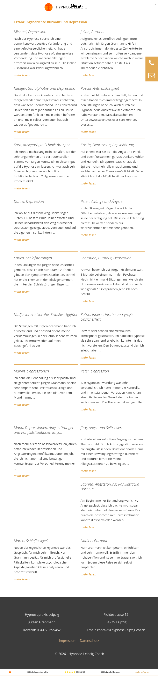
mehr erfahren (142, 672)
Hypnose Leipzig (71, 6)
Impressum (67, 640)
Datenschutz (89, 640)
